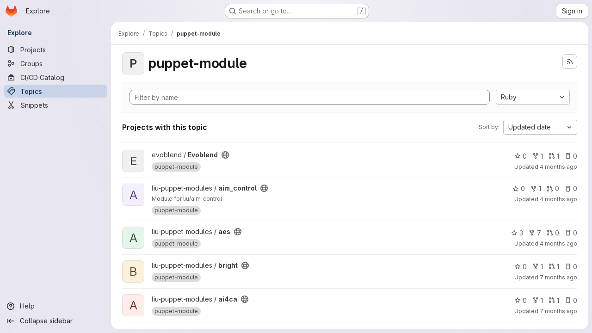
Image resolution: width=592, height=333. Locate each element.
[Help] (55, 306)
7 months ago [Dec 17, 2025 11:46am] (558, 311)
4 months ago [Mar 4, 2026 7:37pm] (558, 243)
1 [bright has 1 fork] (537, 267)
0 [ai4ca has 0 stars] (520, 300)
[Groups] (55, 63)
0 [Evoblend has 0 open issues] (571, 156)
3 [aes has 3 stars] (517, 233)
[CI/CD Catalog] (55, 77)
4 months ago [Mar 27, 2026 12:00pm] (558, 166)
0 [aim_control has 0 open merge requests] (553, 188)
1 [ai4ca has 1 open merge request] (554, 300)
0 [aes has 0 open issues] (571, 233)
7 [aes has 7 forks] (535, 233)
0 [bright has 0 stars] (520, 267)
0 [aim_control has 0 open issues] (571, 188)
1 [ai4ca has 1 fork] (537, 300)
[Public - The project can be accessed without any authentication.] (225, 155)
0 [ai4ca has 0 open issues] (571, 300)
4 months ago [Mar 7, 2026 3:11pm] (558, 199)
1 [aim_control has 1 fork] (535, 188)
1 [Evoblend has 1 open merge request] (554, 156)
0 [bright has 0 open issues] (571, 267)
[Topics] (55, 91)
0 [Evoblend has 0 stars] (520, 156)
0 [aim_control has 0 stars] (518, 188)
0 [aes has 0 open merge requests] (553, 233)
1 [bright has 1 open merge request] (554, 267)
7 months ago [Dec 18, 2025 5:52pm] (558, 277)
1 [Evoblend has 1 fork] (537, 156)
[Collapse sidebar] (55, 320)
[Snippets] (55, 105)
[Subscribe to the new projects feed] (569, 61)
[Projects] (55, 49)
